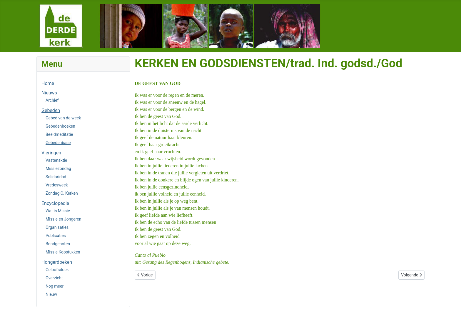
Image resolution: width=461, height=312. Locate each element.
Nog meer (55, 286)
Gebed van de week (63, 118)
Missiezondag (58, 168)
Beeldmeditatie (59, 134)
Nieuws (49, 93)
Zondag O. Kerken (62, 193)
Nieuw (51, 294)
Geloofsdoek (57, 269)
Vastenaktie (56, 160)
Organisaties (57, 227)
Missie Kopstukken (63, 252)
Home (47, 83)
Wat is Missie (58, 210)
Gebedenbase (58, 142)
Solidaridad (56, 176)
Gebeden (50, 110)
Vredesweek (57, 185)
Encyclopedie (55, 203)
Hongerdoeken (56, 262)
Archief (52, 100)
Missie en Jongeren (63, 219)
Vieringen (51, 153)
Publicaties (56, 235)
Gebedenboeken (60, 126)
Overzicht (54, 278)
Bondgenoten (58, 243)
